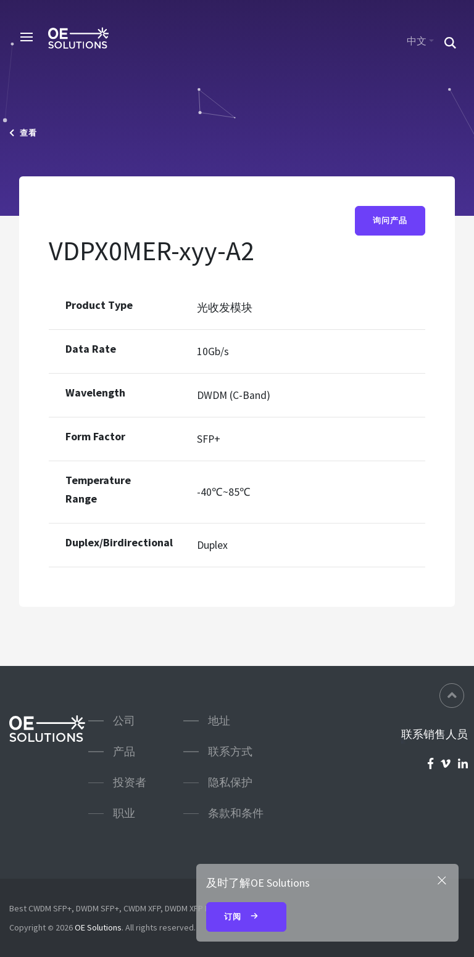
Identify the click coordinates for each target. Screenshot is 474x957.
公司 (124, 720)
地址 (219, 720)
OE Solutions (98, 927)
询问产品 (390, 220)
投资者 (129, 782)
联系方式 (230, 751)
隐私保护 (230, 782)
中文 (416, 41)
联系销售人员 (434, 734)
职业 (124, 813)
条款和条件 (236, 813)
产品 (124, 751)
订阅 (246, 917)
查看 (23, 133)
